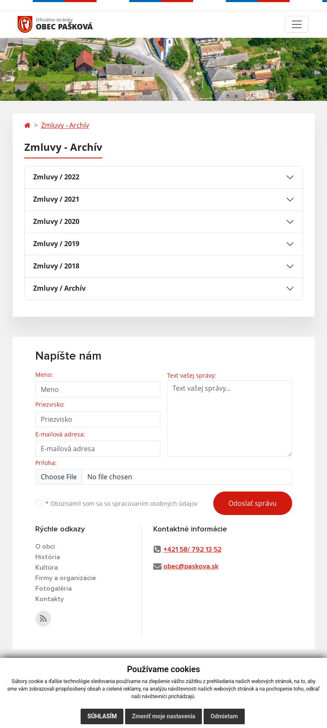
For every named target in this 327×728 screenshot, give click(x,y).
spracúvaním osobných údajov (155, 503)
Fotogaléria (53, 588)
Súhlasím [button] (102, 716)
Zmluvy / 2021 (56, 199)
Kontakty (49, 599)
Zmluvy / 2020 (56, 221)
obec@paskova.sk (190, 566)
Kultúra (46, 567)
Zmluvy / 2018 (56, 266)
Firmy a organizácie (65, 578)
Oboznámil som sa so (121, 503)
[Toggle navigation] (297, 24)
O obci (45, 546)
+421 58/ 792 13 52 (192, 549)
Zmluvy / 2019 (56, 243)
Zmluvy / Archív (59, 288)
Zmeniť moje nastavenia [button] (163, 716)
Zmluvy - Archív (65, 125)
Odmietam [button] (224, 716)
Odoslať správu (252, 503)
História (47, 557)
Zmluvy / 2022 (56, 176)
